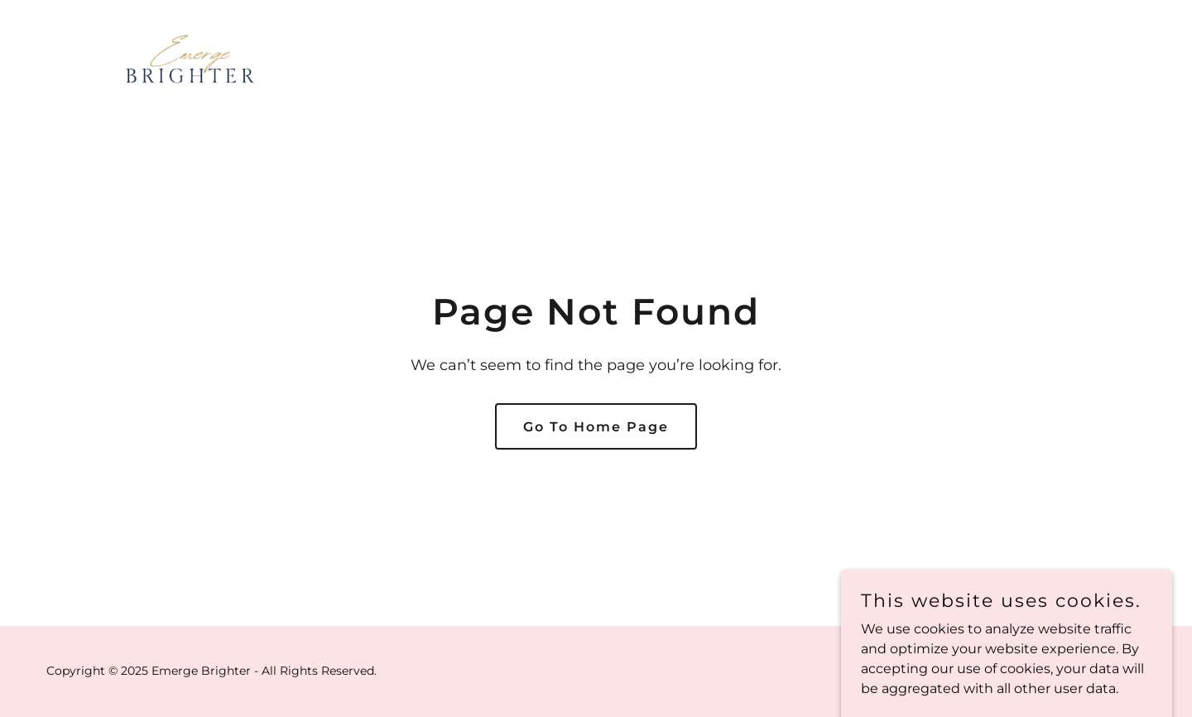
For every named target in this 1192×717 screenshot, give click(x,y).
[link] (190, 55)
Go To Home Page (596, 427)
